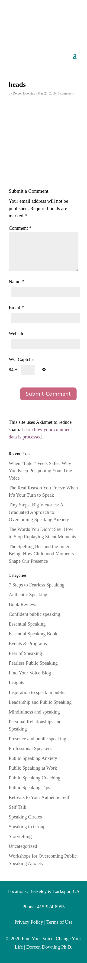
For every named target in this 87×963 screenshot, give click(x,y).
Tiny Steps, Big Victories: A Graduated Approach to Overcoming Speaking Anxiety (39, 512)
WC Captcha (21, 359)
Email (16, 307)
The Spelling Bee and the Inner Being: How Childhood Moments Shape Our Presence (41, 554)
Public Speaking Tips (29, 787)
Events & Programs (28, 643)
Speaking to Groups (28, 826)
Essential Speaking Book (33, 633)
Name (16, 281)
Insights (16, 682)
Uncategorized (23, 846)
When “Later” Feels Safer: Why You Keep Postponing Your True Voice (40, 471)
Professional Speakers (30, 748)
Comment (20, 228)
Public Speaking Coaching (35, 778)
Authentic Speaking (28, 594)
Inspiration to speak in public (37, 692)
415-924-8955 (51, 906)
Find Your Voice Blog (30, 673)
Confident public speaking (34, 614)
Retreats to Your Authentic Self (39, 797)
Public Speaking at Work (33, 768)
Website (16, 333)
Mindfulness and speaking (34, 712)
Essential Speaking (27, 624)
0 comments (66, 93)
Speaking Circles (25, 817)
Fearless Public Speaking (33, 663)
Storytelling (20, 836)
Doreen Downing (24, 93)
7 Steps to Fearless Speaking (36, 585)
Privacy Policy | (30, 922)
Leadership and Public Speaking (40, 702)
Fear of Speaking (25, 653)
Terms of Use (59, 922)
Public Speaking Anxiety (33, 758)
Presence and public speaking (37, 738)
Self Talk (17, 807)
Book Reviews (23, 604)
